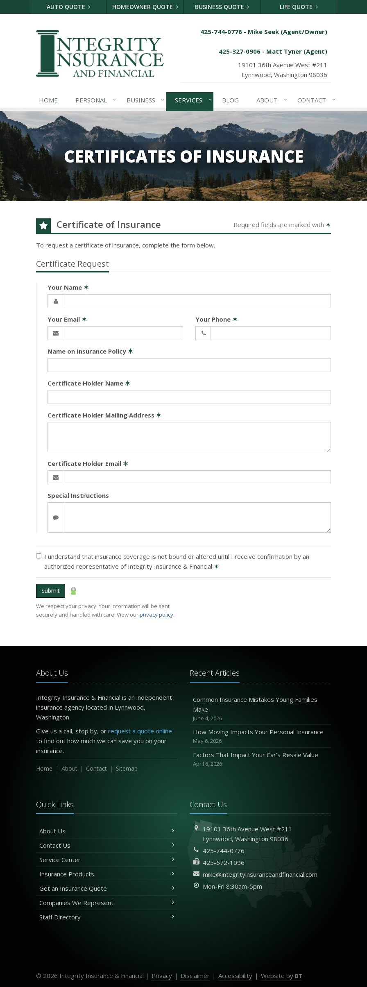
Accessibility (235, 975)
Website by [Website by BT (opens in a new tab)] (281, 975)
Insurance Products (106, 874)
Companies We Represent (106, 903)
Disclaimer (195, 975)
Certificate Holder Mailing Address (104, 415)
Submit (50, 590)
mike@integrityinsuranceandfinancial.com (260, 874)
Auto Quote (69, 7)
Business (144, 99)
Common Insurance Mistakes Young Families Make (260, 709)
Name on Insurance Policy (90, 351)
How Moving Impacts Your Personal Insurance (260, 736)
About (270, 99)
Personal (94, 99)
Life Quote (299, 7)
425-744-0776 (224, 850)
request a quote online (140, 731)
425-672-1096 (224, 862)
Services (191, 99)
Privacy (162, 975)
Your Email (67, 319)
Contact (314, 99)
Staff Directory (106, 917)
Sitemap (127, 768)
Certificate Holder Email (88, 463)
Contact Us (106, 845)
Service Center (106, 859)
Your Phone (216, 319)
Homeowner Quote (145, 7)
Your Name (68, 287)
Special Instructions (78, 495)
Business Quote (222, 7)
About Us (106, 831)
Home (48, 100)
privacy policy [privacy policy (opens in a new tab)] (156, 614)
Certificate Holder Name (89, 383)
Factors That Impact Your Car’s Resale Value (260, 759)
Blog (230, 100)
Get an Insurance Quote (106, 888)
